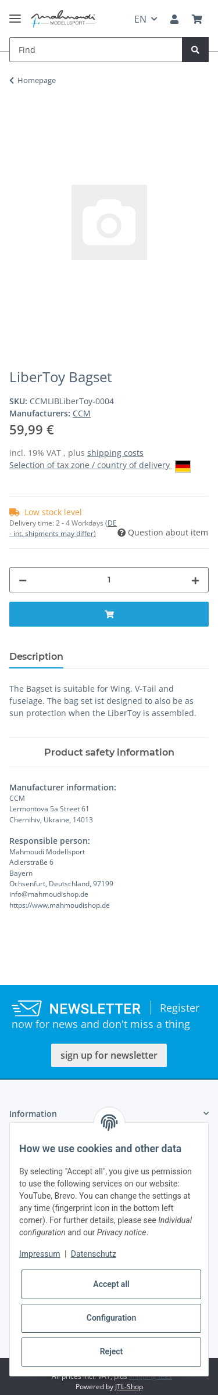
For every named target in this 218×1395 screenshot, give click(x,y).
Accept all (111, 1284)
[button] (174, 19)
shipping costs (115, 452)
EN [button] (140, 19)
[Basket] (197, 19)
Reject (111, 1351)
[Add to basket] (18, 116)
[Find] (96, 49)
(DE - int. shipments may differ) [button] (63, 528)
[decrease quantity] (22, 580)
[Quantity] (109, 580)
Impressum (39, 1254)
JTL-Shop (129, 1387)
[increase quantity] (195, 580)
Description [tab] (36, 656)
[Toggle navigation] (15, 13)
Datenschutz (93, 1254)
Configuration (111, 1317)
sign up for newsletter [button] (109, 1055)
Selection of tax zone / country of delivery (100, 465)
